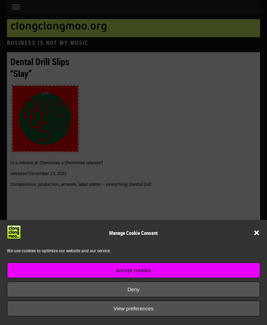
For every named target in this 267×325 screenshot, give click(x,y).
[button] (256, 232)
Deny (133, 289)
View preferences (133, 308)
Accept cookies (133, 270)
